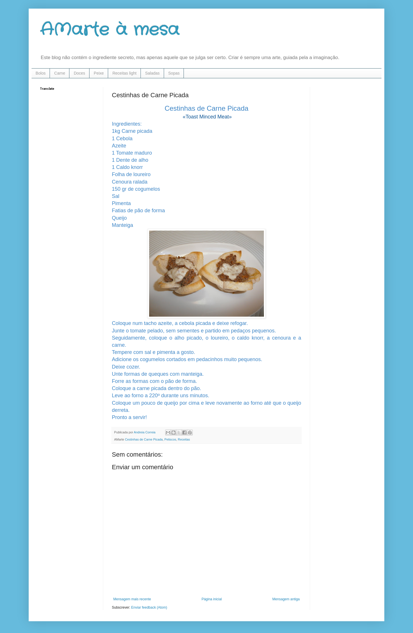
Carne (59, 73)
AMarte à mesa (109, 30)
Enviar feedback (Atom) (149, 607)
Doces (79, 73)
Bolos (41, 73)
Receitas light (124, 73)
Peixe (99, 73)
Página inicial (212, 599)
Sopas (174, 73)
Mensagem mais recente (132, 599)
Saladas (152, 73)
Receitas (184, 439)
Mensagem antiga (286, 599)
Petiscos (170, 439)
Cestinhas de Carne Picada (144, 439)
